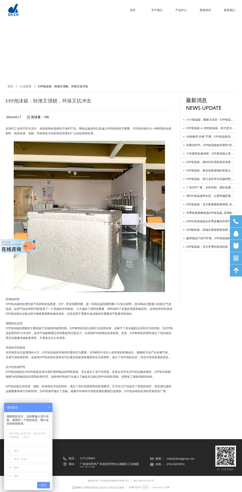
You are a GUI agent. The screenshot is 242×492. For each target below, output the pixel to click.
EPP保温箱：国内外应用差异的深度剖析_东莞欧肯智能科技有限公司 (211, 162)
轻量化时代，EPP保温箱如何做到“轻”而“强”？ (211, 145)
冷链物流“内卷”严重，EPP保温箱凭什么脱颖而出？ (211, 137)
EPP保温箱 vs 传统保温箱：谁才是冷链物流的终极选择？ (211, 128)
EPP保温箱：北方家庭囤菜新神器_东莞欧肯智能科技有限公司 (211, 204)
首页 (10, 86)
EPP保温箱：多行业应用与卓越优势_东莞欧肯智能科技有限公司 (211, 179)
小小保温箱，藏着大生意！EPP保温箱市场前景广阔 (211, 120)
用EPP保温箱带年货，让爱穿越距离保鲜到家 (211, 196)
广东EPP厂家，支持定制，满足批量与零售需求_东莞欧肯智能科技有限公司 (211, 187)
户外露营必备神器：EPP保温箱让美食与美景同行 (211, 154)
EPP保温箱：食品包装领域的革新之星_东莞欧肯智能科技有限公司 (211, 170)
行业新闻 (25, 86)
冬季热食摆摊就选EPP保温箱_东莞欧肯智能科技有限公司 (211, 213)
